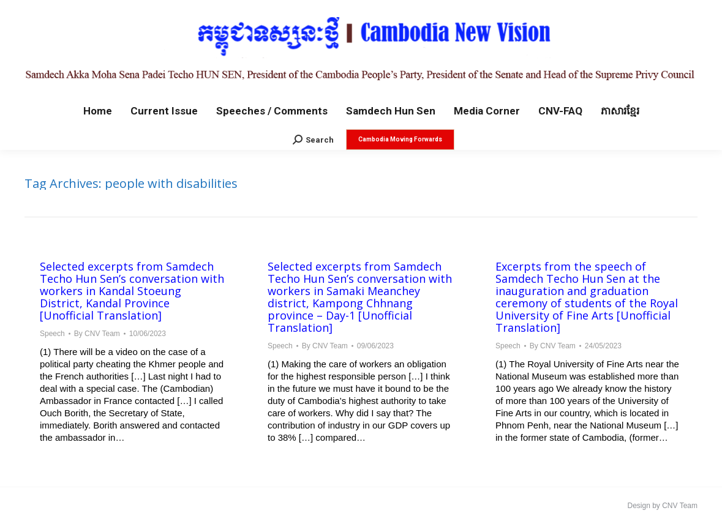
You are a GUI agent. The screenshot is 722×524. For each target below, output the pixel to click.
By (97, 333)
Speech (52, 333)
